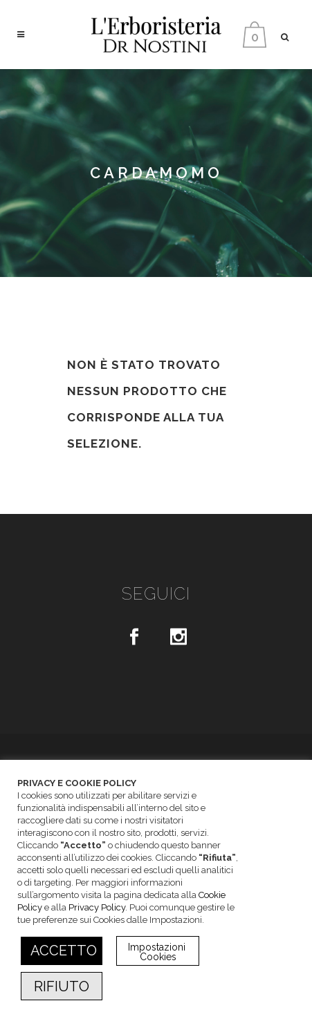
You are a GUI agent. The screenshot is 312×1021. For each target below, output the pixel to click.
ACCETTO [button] (63, 950)
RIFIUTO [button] (61, 986)
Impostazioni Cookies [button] (158, 952)
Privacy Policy (96, 907)
